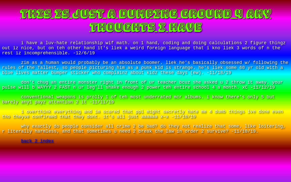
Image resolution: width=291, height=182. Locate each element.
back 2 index (37, 141)
